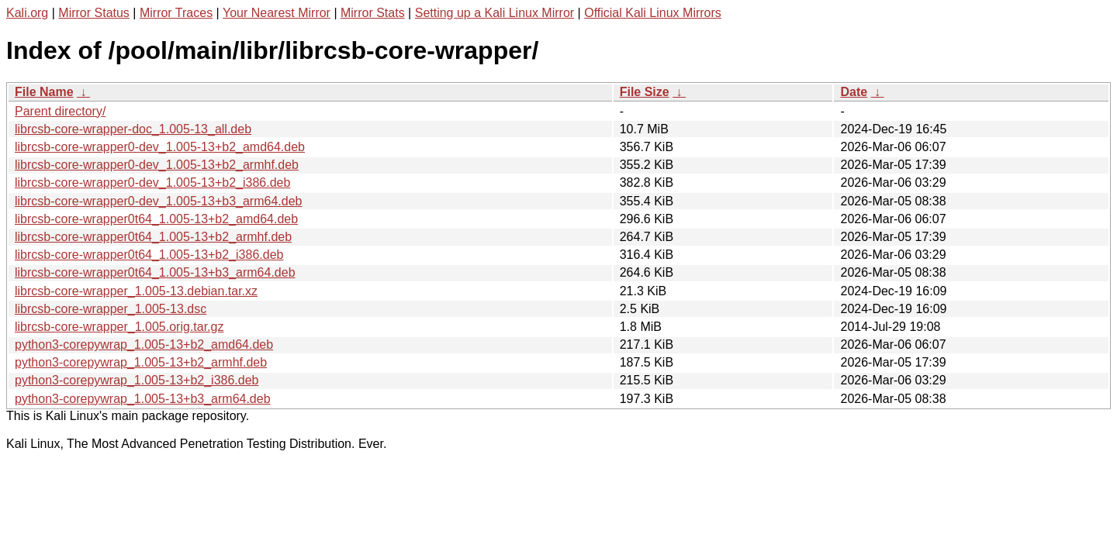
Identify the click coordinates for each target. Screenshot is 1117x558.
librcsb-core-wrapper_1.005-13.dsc (110, 308)
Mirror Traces (176, 12)
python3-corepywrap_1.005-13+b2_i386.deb (136, 380)
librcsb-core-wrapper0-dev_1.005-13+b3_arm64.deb (158, 201)
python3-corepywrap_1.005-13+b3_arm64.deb (143, 398)
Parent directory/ (60, 111)
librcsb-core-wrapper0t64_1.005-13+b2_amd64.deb (156, 219)
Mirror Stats (373, 12)
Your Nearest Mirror (276, 12)
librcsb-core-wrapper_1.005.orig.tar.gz (119, 326)
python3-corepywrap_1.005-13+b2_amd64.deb (144, 344)
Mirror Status (94, 12)
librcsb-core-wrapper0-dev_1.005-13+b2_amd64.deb (160, 146)
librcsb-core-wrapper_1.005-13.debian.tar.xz (136, 291)
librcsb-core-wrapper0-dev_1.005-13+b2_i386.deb (152, 182)
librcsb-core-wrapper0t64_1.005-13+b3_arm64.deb (155, 272)
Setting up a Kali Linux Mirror (494, 12)
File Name (44, 91)
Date (853, 91)
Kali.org (27, 12)
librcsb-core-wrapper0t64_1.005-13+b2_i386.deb (149, 254)
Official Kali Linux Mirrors (652, 12)
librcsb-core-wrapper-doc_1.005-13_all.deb (133, 129)
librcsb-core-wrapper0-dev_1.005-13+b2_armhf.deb (157, 164)
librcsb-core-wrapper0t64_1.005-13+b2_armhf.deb (153, 236)
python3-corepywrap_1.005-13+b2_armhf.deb (141, 362)
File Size (644, 91)
